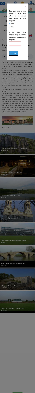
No (12, 27)
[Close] (25, 7)
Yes (12, 24)
